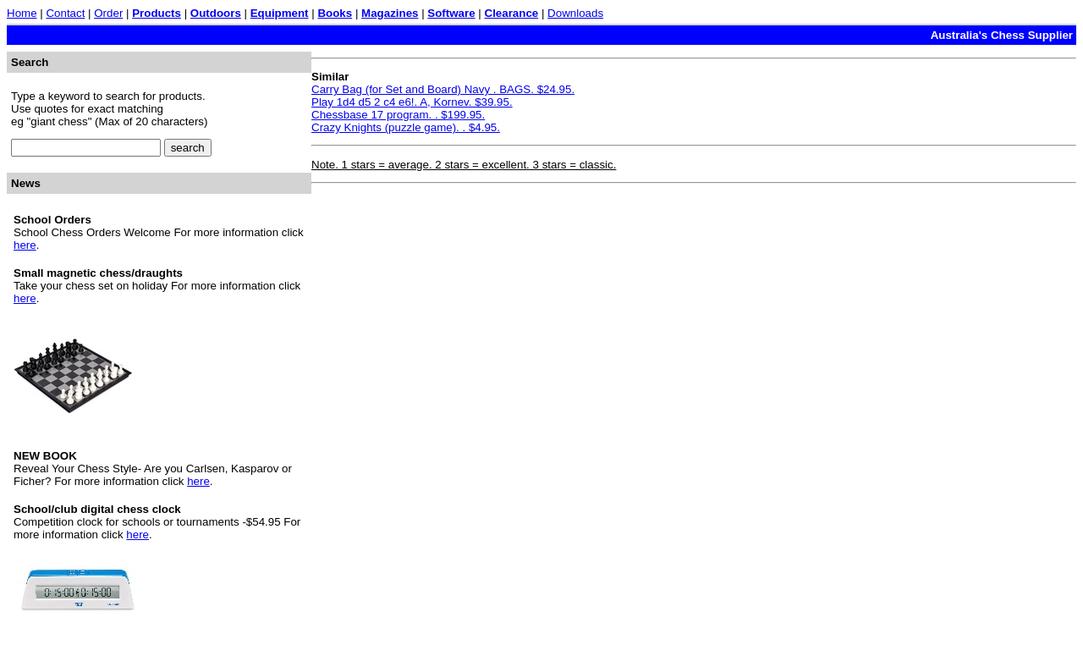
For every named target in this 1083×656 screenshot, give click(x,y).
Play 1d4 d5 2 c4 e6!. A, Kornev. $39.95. (412, 102)
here (25, 245)
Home (22, 13)
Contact (65, 13)
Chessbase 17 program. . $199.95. (398, 114)
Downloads (575, 13)
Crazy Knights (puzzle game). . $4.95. (405, 127)
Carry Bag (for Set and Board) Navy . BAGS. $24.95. (442, 89)
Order (108, 13)
